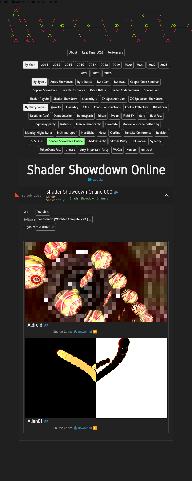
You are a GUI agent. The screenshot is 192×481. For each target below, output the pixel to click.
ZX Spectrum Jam (114, 99)
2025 (96, 73)
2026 (108, 73)
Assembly (71, 107)
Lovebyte (111, 124)
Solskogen (139, 141)
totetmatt (45, 227)
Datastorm (160, 107)
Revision (161, 133)
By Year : (30, 65)
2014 (56, 65)
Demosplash (85, 116)
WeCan (117, 150)
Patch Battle (98, 90)
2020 (128, 65)
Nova (102, 133)
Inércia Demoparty (88, 124)
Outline (115, 133)
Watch (43, 212)
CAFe (86, 107)
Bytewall (120, 82)
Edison (101, 116)
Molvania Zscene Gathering (140, 124)
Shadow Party (97, 141)
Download (83, 332)
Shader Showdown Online (66, 141)
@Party (56, 107)
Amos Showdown (61, 82)
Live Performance (73, 90)
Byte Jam (103, 82)
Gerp (142, 116)
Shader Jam (151, 90)
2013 (44, 65)
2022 (152, 65)
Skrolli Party (118, 141)
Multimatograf (67, 133)
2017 (92, 65)
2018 (104, 65)
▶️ (95, 332)
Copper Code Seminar (144, 82)
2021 (140, 65)
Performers (115, 53)
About (73, 53)
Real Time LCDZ (92, 53)
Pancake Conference (138, 133)
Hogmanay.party (45, 124)
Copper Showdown (45, 90)
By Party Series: (35, 107)
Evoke (115, 116)
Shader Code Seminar (125, 90)
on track (146, 150)
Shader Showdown (65, 99)
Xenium (132, 150)
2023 (164, 65)
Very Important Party (94, 150)
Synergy (155, 141)
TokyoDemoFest (50, 150)
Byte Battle (84, 82)
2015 (68, 65)
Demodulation (63, 116)
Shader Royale (39, 99)
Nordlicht (87, 133)
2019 (116, 65)
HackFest (156, 116)
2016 (80, 65)
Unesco (70, 150)
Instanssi (65, 124)
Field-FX (128, 116)
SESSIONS (37, 141)
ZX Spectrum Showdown (146, 99)
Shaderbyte (89, 99)
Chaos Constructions (107, 107)
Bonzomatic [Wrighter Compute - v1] (64, 219)
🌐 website (95, 179)
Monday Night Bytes (38, 133)
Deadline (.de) (39, 116)
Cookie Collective (136, 107)
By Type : (39, 82)
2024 (84, 73)
